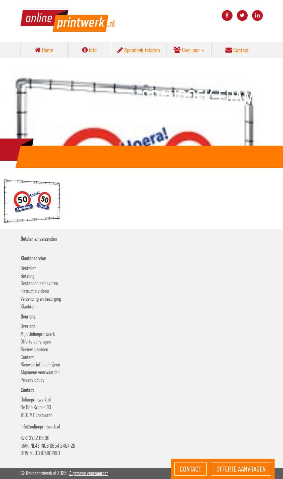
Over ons (189, 50)
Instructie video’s (35, 291)
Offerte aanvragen (36, 341)
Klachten (28, 306)
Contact (237, 50)
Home (44, 50)
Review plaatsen (34, 349)
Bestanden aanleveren (39, 283)
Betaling (27, 276)
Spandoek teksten (138, 50)
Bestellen (28, 268)
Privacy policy (32, 380)
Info (89, 50)
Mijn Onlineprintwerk (38, 334)
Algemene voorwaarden (40, 372)
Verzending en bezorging (41, 299)
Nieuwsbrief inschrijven (40, 364)
